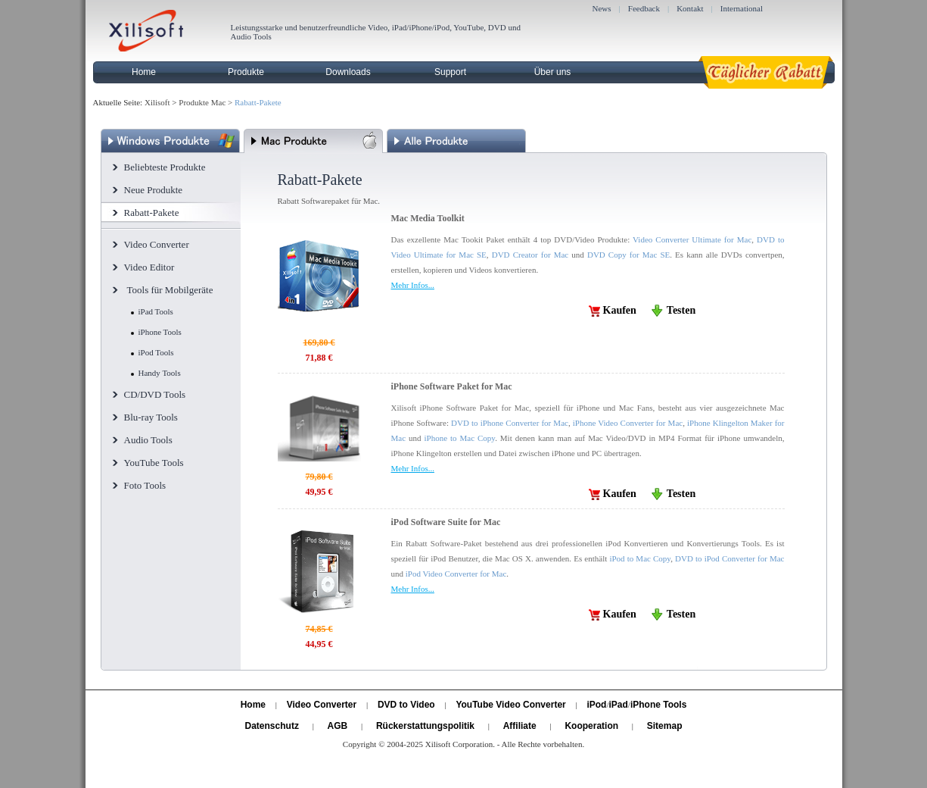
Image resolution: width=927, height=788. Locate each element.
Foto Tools (145, 485)
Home (144, 72)
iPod (596, 704)
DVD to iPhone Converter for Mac (509, 422)
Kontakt (690, 8)
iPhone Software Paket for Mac (451, 386)
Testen (681, 310)
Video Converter (156, 244)
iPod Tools (156, 352)
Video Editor (149, 267)
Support (450, 72)
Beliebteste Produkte (165, 167)
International (741, 8)
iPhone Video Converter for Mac (628, 422)
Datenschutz (272, 726)
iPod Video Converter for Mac (456, 573)
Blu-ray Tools (151, 417)
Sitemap (665, 726)
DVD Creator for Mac (530, 254)
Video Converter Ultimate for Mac (692, 239)
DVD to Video (406, 704)
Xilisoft (157, 102)
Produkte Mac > (205, 102)
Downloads (347, 72)
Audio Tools (148, 440)
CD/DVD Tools (155, 394)
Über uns (552, 72)
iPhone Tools (160, 331)
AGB (338, 726)
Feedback (644, 8)
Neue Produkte (153, 189)
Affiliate (520, 726)
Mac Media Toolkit (428, 218)
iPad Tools (155, 311)
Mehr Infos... (412, 284)
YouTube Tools (154, 462)
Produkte (246, 72)
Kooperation (591, 726)
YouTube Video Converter (510, 704)
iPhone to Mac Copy (459, 437)
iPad (618, 704)
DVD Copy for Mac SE (628, 254)
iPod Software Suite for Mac (446, 522)
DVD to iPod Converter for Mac (730, 558)
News (602, 8)
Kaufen (619, 310)
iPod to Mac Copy (639, 558)
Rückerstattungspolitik (425, 726)
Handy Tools (159, 372)
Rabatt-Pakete (151, 212)
